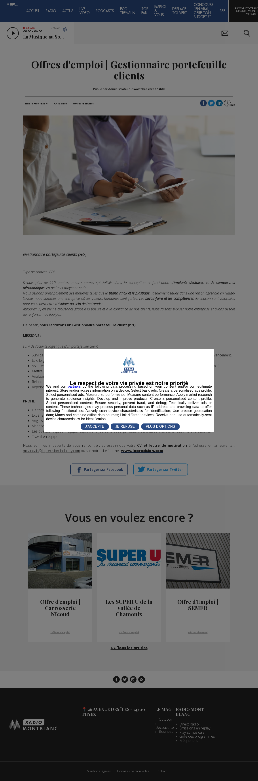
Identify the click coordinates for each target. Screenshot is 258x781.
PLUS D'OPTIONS (160, 426)
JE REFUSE (125, 426)
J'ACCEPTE (94, 426)
